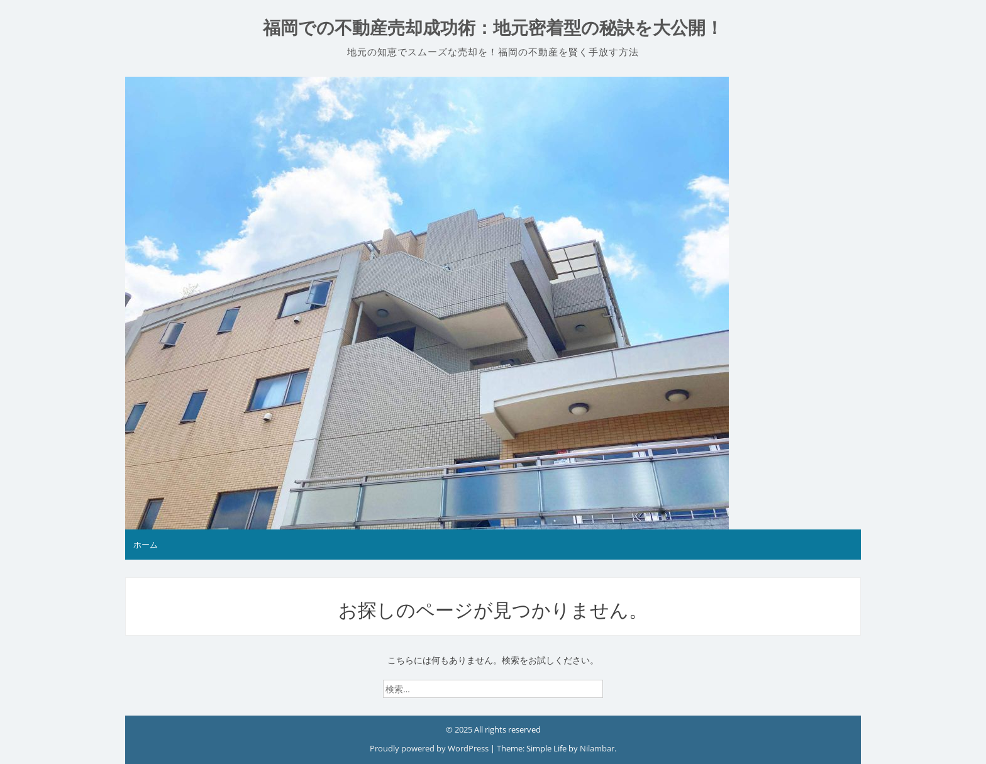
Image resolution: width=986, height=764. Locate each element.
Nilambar (597, 748)
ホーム (145, 544)
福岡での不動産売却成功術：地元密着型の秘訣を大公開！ (493, 28)
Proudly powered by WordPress (430, 748)
